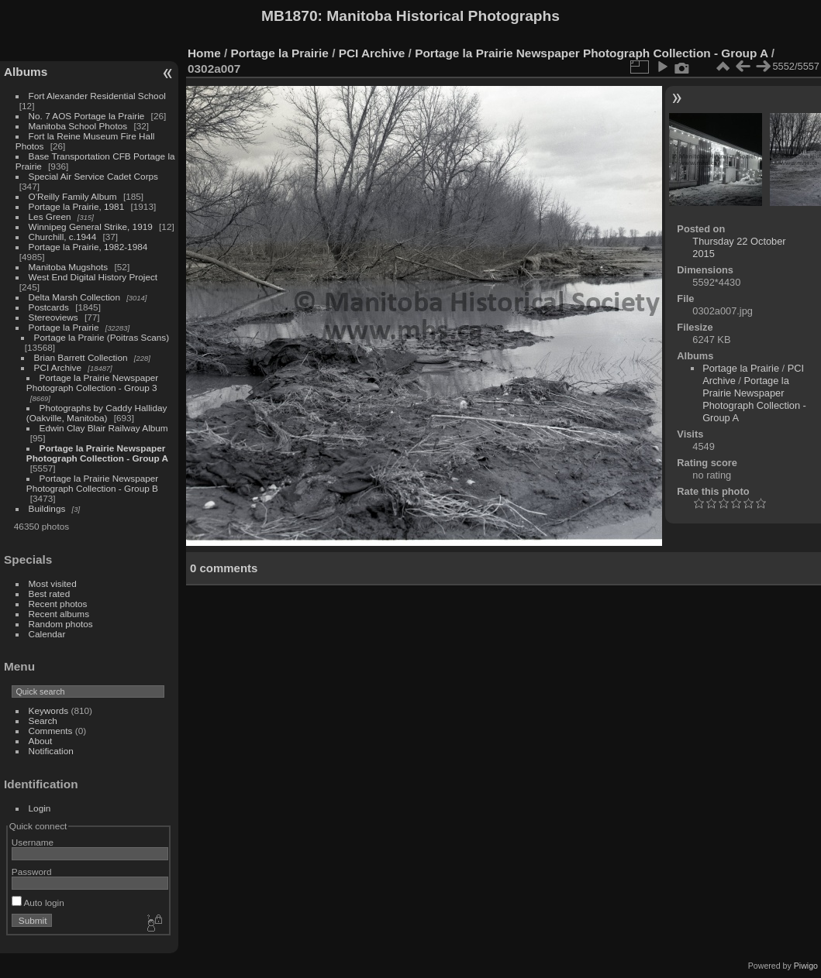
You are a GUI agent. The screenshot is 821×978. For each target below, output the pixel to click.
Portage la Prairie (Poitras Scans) (102, 337)
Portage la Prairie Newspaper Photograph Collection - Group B (92, 483)
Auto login (38, 902)
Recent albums (59, 614)
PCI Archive (57, 367)
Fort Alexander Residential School (97, 96)
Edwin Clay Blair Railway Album (104, 428)
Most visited (53, 583)
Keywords (49, 710)
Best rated (50, 594)
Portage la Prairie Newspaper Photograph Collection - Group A (97, 453)
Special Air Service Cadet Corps (93, 176)
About (41, 741)
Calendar (47, 634)
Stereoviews (53, 317)
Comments (51, 731)
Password (32, 871)
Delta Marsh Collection (74, 297)
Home (204, 53)
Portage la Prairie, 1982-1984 (88, 247)
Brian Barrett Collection (81, 357)
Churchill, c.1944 (63, 237)
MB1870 (289, 16)
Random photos (61, 624)
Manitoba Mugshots (69, 267)
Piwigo (806, 965)
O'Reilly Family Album (73, 196)
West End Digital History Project (93, 277)
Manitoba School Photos (78, 126)
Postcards (49, 307)
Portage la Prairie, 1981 (77, 206)
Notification (51, 751)
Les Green (50, 216)
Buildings (47, 508)
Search (43, 720)
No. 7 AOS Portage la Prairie (87, 116)
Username (32, 842)
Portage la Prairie (64, 327)
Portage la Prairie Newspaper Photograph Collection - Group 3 (92, 382)
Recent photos (58, 604)
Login (40, 808)
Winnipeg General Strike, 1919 (91, 226)
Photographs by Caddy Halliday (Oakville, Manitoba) (96, 413)
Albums (25, 71)
